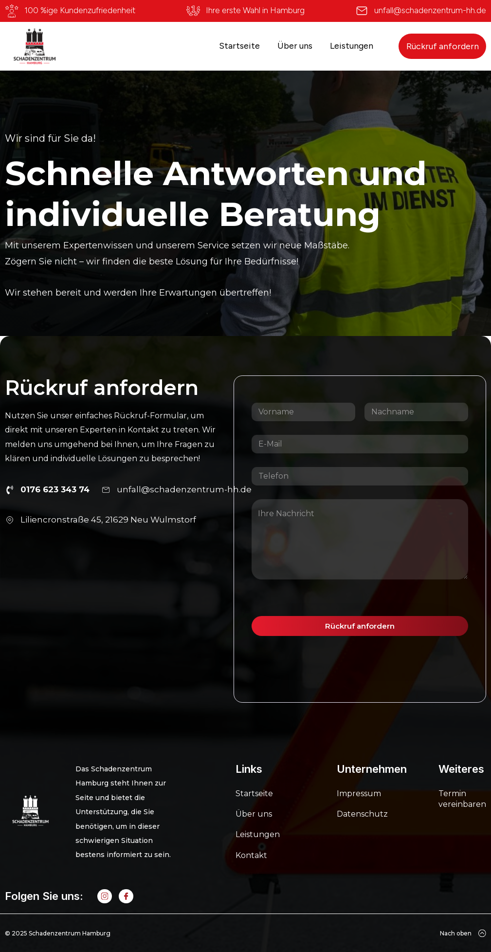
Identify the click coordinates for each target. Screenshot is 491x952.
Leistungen (351, 45)
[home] (34, 46)
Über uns (294, 45)
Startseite (239, 45)
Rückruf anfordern (442, 46)
